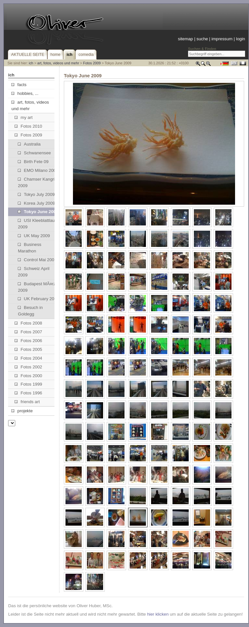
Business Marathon (29, 247)
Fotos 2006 (28, 340)
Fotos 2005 (28, 349)
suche (202, 38)
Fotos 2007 (28, 331)
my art (23, 117)
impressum (221, 38)
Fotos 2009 (92, 63)
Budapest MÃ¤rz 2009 (36, 287)
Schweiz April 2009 (33, 271)
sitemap (185, 38)
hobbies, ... (24, 93)
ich (31, 63)
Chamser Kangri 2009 (36, 182)
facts (18, 84)
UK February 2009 (38, 298)
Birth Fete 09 (33, 161)
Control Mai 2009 (37, 259)
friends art (27, 401)
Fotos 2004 (28, 358)
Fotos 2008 (28, 323)
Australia (29, 144)
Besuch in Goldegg (30, 310)
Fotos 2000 (28, 375)
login (240, 38)
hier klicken (158, 614)
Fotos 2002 (28, 367)
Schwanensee (34, 152)
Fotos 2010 (28, 126)
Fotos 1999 (28, 384)
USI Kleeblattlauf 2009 (37, 223)
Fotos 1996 (28, 392)
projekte (21, 410)
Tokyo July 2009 (36, 194)
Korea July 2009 (36, 203)
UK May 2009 (34, 235)
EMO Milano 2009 (38, 170)
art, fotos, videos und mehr (58, 63)
